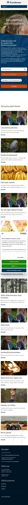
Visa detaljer (20, 257)
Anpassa (14, 266)
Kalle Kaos (5, 325)
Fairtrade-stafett (8, 182)
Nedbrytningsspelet (9, 155)
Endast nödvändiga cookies (14, 270)
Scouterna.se (16, 461)
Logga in (4, 6)
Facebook (3, 483)
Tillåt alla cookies (14, 261)
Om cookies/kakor (5, 496)
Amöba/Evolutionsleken (10, 352)
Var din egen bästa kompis (12, 210)
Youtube (3, 488)
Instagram (3, 486)
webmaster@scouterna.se (7, 459)
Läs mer (3, 135)
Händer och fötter (8, 405)
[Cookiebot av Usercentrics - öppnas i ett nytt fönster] (20, 234)
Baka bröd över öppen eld (11, 378)
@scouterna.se (16, 455)
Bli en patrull (6, 433)
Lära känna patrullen (9, 128)
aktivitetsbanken (9, 455)
